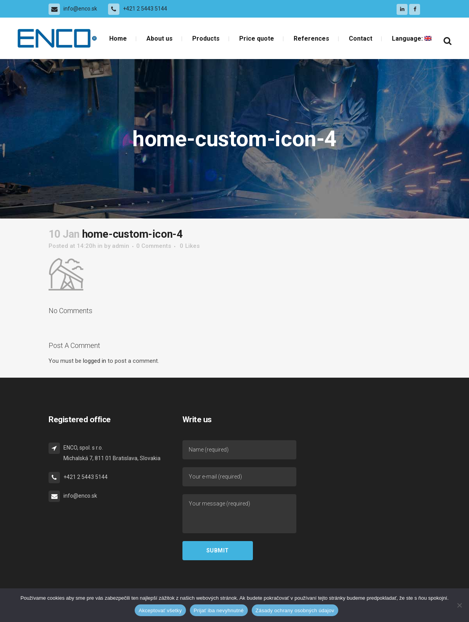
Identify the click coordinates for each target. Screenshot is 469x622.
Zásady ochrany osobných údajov (295, 610)
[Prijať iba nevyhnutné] (459, 605)
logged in (94, 360)
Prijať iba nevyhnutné (219, 610)
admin (120, 245)
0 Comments (153, 245)
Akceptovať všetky (160, 610)
